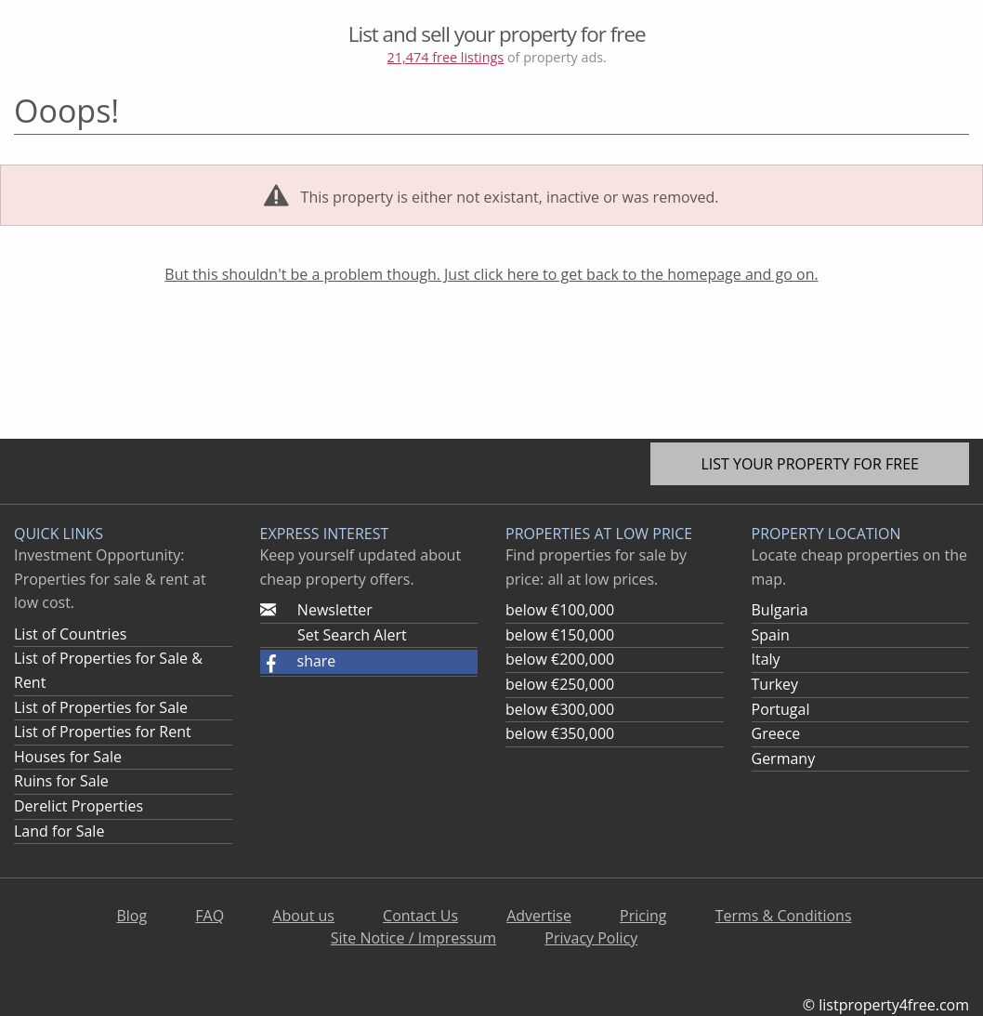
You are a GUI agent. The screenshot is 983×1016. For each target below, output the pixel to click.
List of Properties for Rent (102, 731)
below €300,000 (559, 709)
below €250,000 (559, 684)
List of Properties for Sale (101, 707)
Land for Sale (59, 831)
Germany (784, 758)
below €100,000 (559, 610)
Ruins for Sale (61, 781)
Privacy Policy (590, 938)
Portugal (781, 709)
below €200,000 (559, 659)
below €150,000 (559, 635)
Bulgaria (780, 610)
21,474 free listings (446, 57)
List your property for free (810, 464)
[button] (369, 662)
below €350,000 (559, 733)
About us (303, 915)
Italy (766, 659)
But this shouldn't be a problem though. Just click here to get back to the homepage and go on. (491, 274)
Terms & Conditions (783, 915)
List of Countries (70, 634)
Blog (131, 915)
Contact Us (420, 915)
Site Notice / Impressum (413, 938)
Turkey (775, 684)
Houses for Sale (68, 756)
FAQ (209, 915)
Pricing (643, 915)
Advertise (538, 915)
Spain (771, 635)
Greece (776, 733)
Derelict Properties (78, 806)
